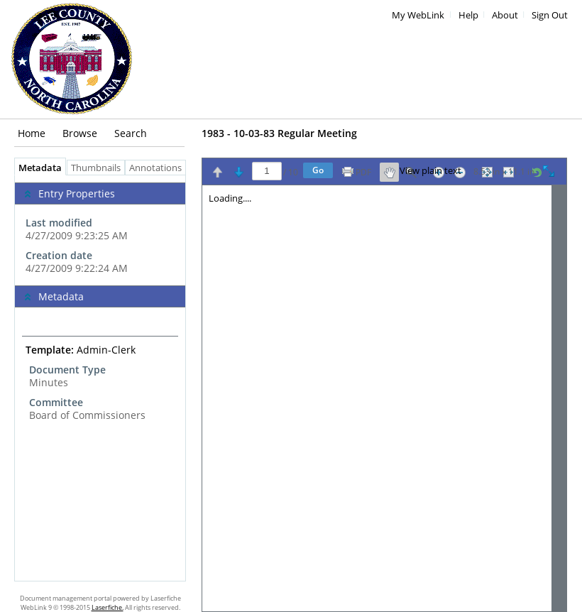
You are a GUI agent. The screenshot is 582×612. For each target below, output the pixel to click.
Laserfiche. (107, 607)
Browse (79, 133)
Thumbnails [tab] (96, 168)
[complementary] (100, 230)
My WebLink (418, 15)
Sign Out (550, 15)
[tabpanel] (100, 378)
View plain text (430, 171)
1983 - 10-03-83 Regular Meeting (279, 133)
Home (31, 133)
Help (468, 15)
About (505, 15)
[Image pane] (384, 398)
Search (130, 133)
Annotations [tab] (159, 168)
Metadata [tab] (36, 168)
